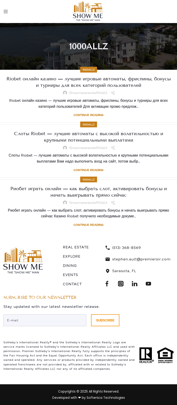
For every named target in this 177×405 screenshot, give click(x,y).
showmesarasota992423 (88, 93)
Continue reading (88, 115)
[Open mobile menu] (5, 11)
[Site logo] (88, 11)
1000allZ (89, 70)
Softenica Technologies (106, 397)
